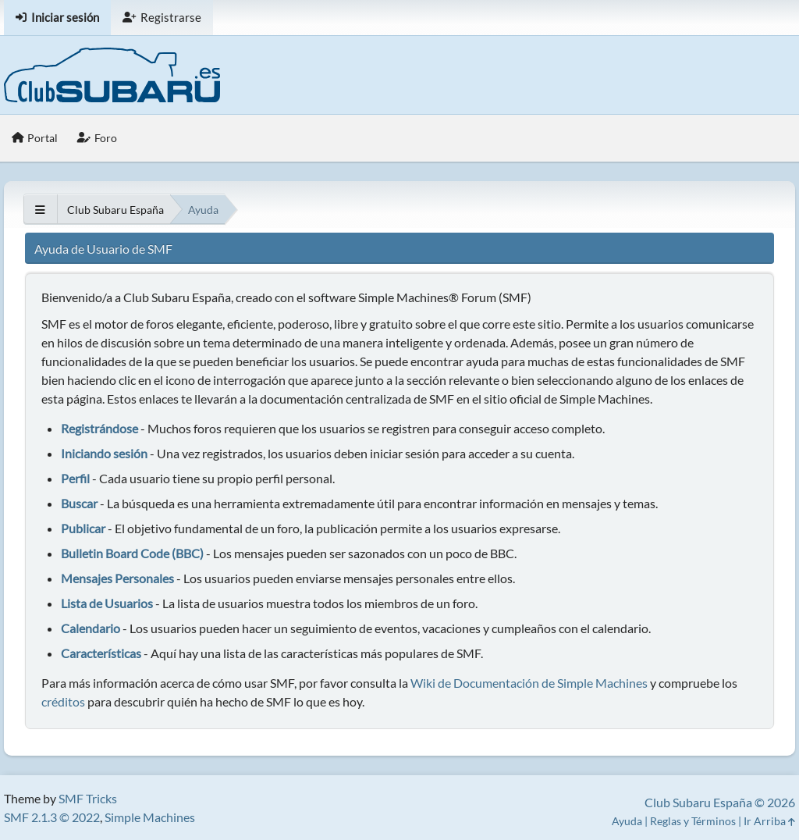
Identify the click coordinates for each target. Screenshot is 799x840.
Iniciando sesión (104, 453)
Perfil (75, 478)
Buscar (79, 503)
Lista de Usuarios (107, 603)
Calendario (90, 628)
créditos (63, 701)
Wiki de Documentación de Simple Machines (529, 682)
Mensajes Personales (117, 578)
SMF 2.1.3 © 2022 (52, 817)
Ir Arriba (769, 821)
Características (101, 653)
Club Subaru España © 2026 (720, 802)
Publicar (83, 528)
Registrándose (99, 428)
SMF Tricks (88, 798)
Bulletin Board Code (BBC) (133, 553)
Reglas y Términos (693, 821)
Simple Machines (150, 817)
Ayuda (627, 821)
